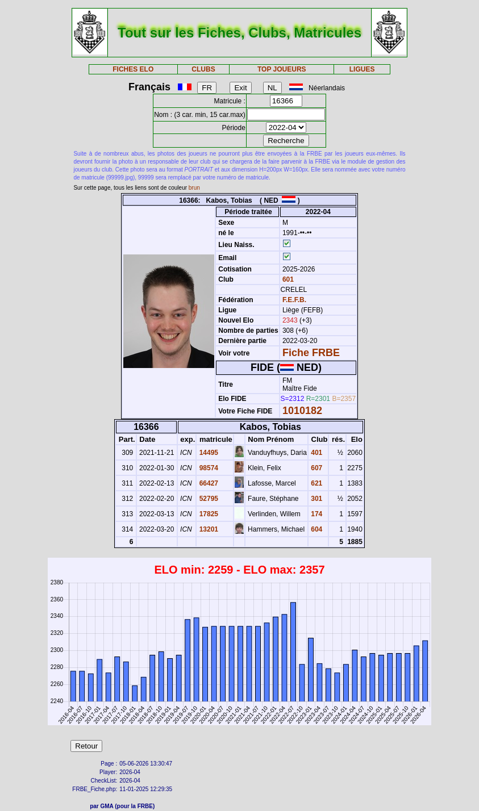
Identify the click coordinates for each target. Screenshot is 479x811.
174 (315, 514)
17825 (207, 514)
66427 (207, 483)
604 (315, 529)
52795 (207, 499)
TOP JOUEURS (281, 69)
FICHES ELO (133, 69)
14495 (207, 453)
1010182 (302, 410)
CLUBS (203, 69)
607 (315, 468)
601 (287, 279)
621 (315, 483)
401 (315, 453)
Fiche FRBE (311, 352)
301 (315, 499)
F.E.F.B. (294, 300)
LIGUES (362, 69)
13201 (207, 529)
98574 (207, 468)
